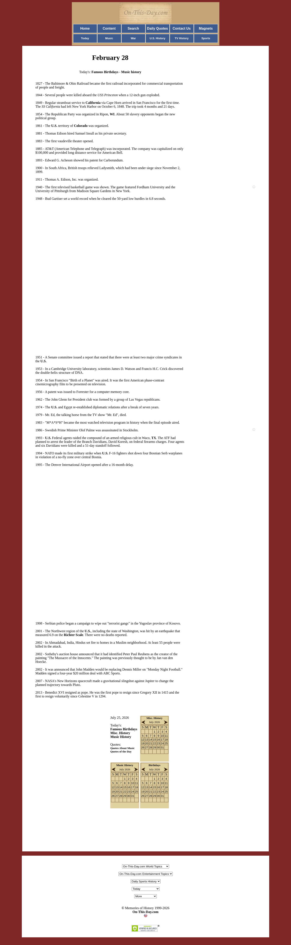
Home (85, 28)
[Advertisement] (69, 274)
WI (112, 114)
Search (133, 28)
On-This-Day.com (145, 912)
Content (109, 28)
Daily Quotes (157, 28)
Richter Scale (73, 635)
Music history (131, 72)
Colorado (81, 126)
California (93, 102)
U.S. (54, 126)
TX (153, 438)
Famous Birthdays (105, 72)
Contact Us (182, 28)
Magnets (206, 28)
